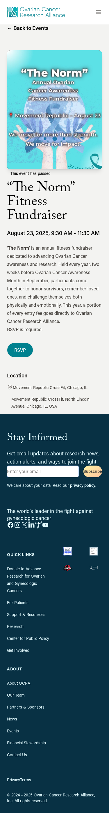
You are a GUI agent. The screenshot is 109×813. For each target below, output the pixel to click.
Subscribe (92, 471)
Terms (25, 779)
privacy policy (82, 485)
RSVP (20, 350)
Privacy (13, 779)
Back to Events (28, 27)
